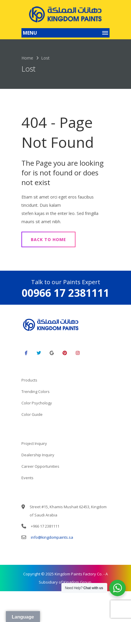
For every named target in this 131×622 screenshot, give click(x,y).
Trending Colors (35, 391)
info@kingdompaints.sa (52, 537)
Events (27, 477)
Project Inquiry (34, 443)
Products (29, 380)
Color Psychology (36, 403)
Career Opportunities (40, 466)
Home (27, 58)
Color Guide (32, 414)
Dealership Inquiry (37, 454)
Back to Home (48, 239)
